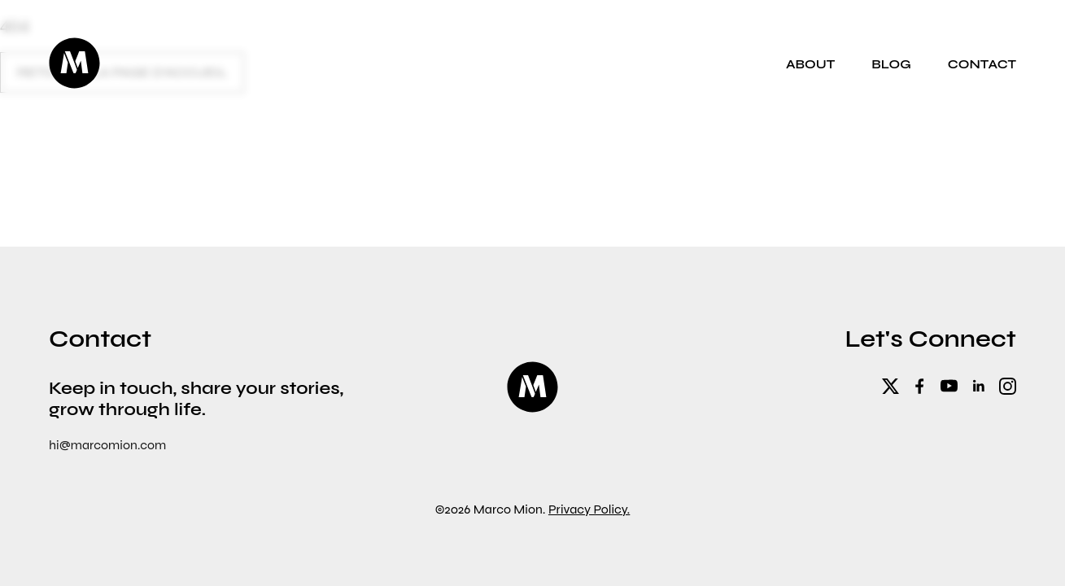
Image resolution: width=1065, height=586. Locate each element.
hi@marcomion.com (107, 445)
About (810, 64)
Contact (982, 64)
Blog (891, 64)
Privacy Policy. (589, 509)
